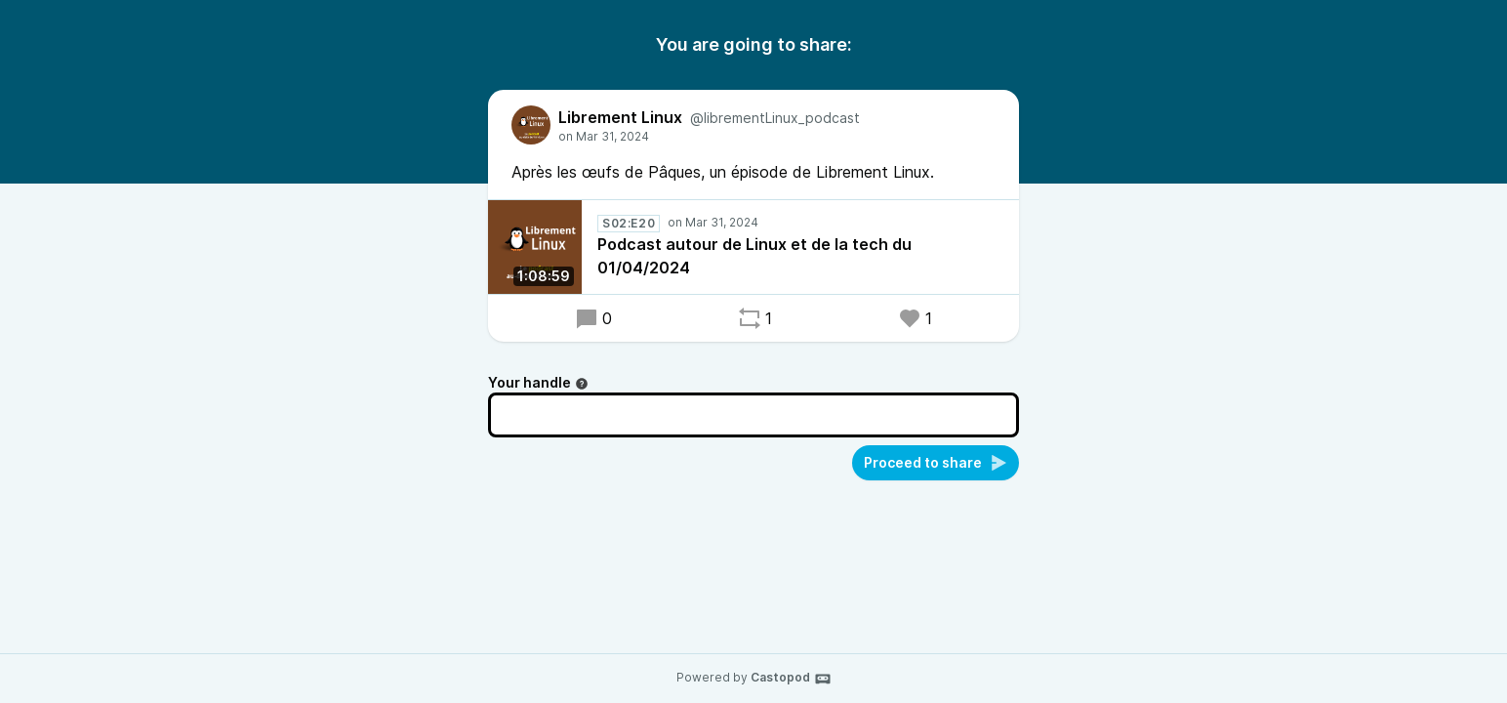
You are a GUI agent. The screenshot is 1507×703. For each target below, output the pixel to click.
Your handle (538, 382)
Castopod (791, 678)
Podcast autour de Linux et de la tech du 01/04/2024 (754, 255)
